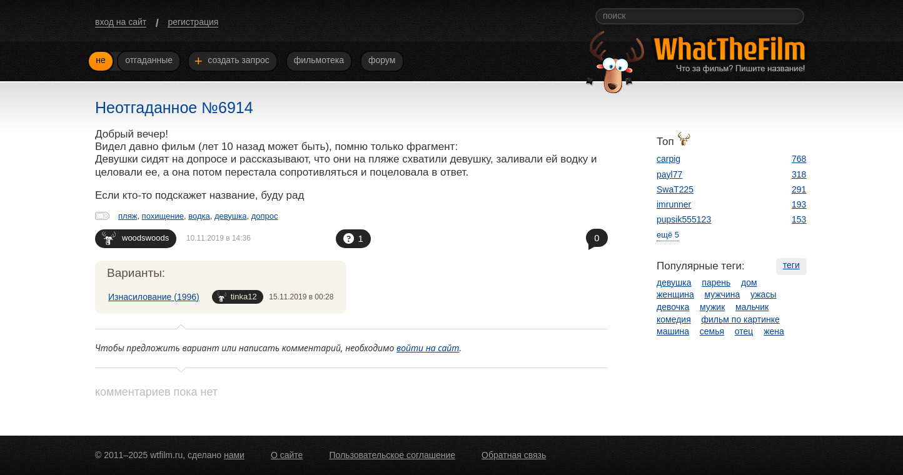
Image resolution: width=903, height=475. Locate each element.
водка (199, 216)
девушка (230, 216)
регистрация (193, 22)
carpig (668, 159)
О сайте (287, 455)
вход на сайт (120, 22)
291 (799, 189)
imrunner (674, 204)
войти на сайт (428, 348)
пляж (127, 216)
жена (774, 331)
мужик (712, 307)
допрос (264, 216)
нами (234, 455)
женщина (675, 294)
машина (673, 331)
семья (712, 331)
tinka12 (237, 296)
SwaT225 (675, 189)
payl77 (669, 174)
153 (799, 219)
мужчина (722, 294)
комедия (674, 319)
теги (791, 265)
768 (799, 159)
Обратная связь (514, 455)
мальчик (752, 307)
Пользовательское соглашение (392, 455)
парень (716, 283)
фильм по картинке (741, 319)
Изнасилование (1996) (153, 297)
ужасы (763, 294)
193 (799, 204)
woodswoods (135, 238)
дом (749, 283)
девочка (673, 307)
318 (799, 174)
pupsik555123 (684, 219)
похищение (163, 216)
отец (744, 331)
